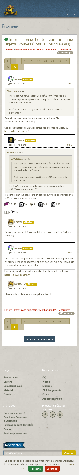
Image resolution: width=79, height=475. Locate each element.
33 (14, 66)
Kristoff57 (20, 284)
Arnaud (18, 79)
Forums (10, 49)
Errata (45, 394)
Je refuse (52, 468)
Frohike (18, 222)
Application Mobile (52, 398)
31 (66, 61)
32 (7, 66)
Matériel (8, 390)
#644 (69, 252)
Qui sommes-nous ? (14, 413)
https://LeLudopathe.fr (17, 131)
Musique (47, 385)
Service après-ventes (15, 433)
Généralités (65, 49)
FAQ (44, 377)
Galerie (7, 394)
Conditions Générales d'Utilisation (15, 419)
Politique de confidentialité (18, 424)
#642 (69, 145)
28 (45, 61)
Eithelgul (12, 91)
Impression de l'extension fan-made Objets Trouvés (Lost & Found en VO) (39, 41)
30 (59, 61)
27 (38, 61)
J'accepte (36, 468)
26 (31, 61)
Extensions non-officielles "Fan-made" (36, 49)
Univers (8, 381)
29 (52, 61)
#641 (70, 83)
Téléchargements (51, 390)
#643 (69, 226)
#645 (69, 288)
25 (25, 61)
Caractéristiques (13, 385)
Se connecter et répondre (39, 339)
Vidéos (46, 381)
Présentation (11, 377)
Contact (8, 429)
